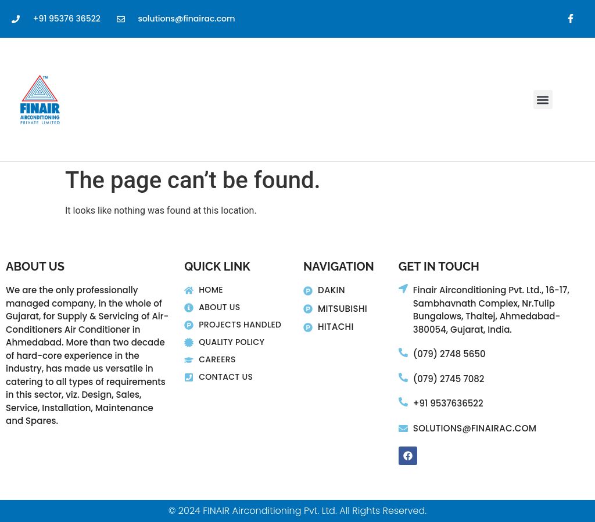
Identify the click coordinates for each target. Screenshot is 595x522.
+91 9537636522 (448, 403)
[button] (543, 99)
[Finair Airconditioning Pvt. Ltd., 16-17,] (403, 288)
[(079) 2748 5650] (403, 352)
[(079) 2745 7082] (403, 377)
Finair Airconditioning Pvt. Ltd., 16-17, (491, 290)
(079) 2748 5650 (449, 354)
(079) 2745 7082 (449, 379)
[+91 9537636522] (403, 401)
